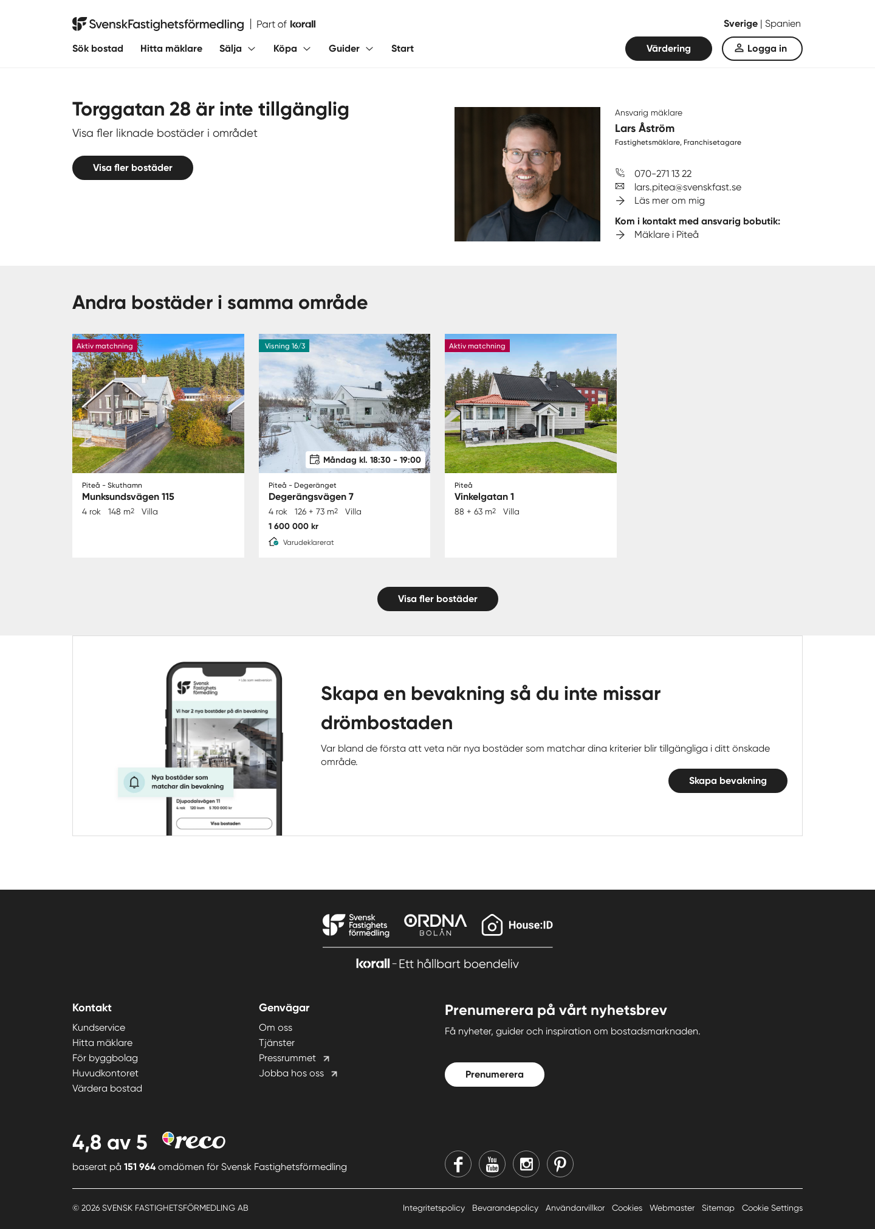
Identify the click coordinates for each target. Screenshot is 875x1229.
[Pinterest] (560, 1164)
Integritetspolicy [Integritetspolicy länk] (435, 1208)
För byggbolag (105, 1058)
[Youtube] (492, 1164)
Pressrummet (287, 1058)
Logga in (767, 48)
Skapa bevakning (728, 780)
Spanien (783, 23)
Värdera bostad (107, 1088)
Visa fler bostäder (133, 167)
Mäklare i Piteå (666, 234)
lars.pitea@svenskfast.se (687, 187)
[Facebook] (458, 1164)
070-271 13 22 (662, 173)
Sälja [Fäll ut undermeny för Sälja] (230, 48)
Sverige (742, 23)
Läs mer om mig (669, 200)
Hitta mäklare (171, 48)
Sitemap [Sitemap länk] (719, 1208)
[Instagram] (526, 1164)
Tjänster (277, 1042)
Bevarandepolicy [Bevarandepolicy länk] (506, 1208)
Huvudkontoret (105, 1073)
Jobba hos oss (291, 1073)
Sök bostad (97, 48)
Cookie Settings (772, 1208)
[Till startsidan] (193, 24)
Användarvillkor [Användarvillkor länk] (576, 1208)
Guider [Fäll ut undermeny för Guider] (344, 48)
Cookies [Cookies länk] (628, 1208)
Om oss (275, 1027)
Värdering (669, 48)
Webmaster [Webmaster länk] (673, 1208)
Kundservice (98, 1027)
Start (402, 48)
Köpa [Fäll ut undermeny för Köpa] (285, 48)
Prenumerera (494, 1074)
